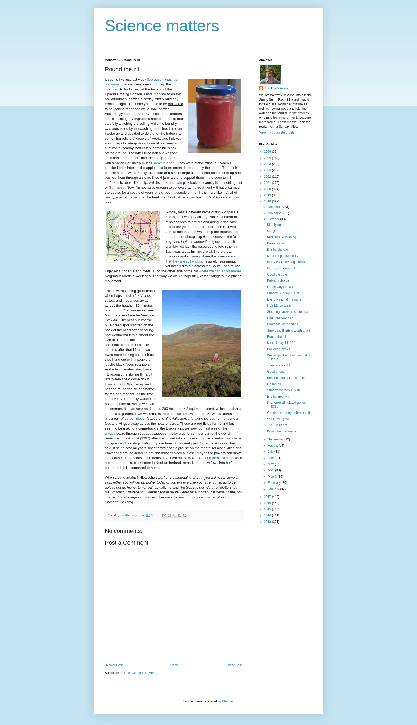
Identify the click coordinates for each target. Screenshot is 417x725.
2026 (268, 151)
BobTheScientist (277, 88)
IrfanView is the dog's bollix (286, 262)
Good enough (276, 371)
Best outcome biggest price (286, 378)
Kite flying (274, 225)
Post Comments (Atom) (140, 673)
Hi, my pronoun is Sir (282, 268)
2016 (268, 503)
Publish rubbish (278, 280)
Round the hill (276, 337)
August (273, 445)
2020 (268, 189)
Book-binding (276, 243)
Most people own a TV (283, 256)
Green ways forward (281, 287)
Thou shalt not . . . (280, 425)
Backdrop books (278, 349)
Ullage (271, 231)
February (274, 483)
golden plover (135, 418)
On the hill (274, 384)
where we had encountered (220, 271)
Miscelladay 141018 (281, 343)
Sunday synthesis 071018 (285, 390)
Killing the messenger (282, 431)
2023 (268, 170)
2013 (268, 522)
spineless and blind (280, 365)
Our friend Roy (216, 458)
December (275, 207)
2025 (268, 158)
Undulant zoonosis (280, 318)
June (272, 458)
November (275, 213)
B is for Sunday (278, 249)
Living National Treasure (284, 299)
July (271, 451)
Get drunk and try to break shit (288, 413)
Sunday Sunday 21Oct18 (284, 293)
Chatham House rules (282, 324)
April (271, 470)
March (273, 476)
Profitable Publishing (281, 237)
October (274, 219)
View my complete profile (276, 132)
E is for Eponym (278, 396)
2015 (268, 509)
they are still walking (188, 261)
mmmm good (164, 163)
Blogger (227, 701)
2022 (268, 176)
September (276, 439)
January (274, 489)
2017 (268, 497)
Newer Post (114, 665)
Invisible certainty (279, 305)
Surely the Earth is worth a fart (288, 330)
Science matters (162, 26)
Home (174, 665)
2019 (268, 195)
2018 (268, 201)
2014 (268, 515)
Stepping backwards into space (289, 312)
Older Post (234, 665)
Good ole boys (277, 274)
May (271, 464)
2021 (268, 183)
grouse (110, 433)
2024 (268, 164)
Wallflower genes (279, 419)
